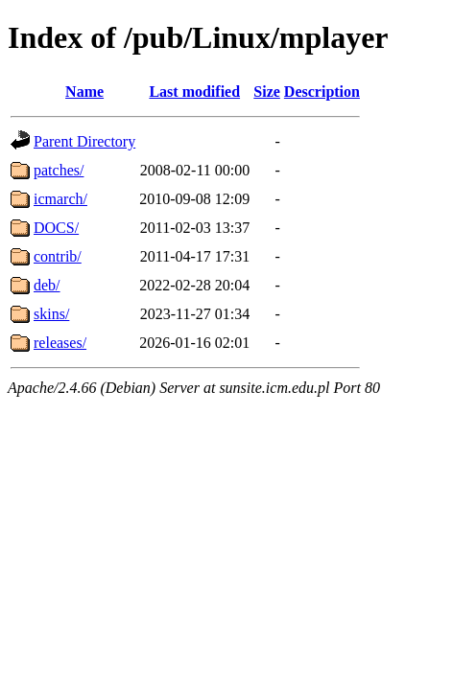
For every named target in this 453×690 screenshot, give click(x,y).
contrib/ (58, 256)
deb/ (47, 285)
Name (84, 91)
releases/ (60, 342)
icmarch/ (60, 199)
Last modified (194, 91)
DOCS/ (56, 227)
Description (322, 91)
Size (266, 91)
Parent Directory (84, 141)
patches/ (58, 170)
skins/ (51, 314)
